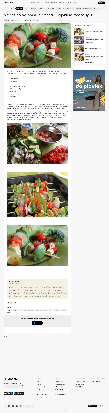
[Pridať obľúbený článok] (30, 20)
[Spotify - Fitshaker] (16, 406)
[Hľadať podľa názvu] (5, 8)
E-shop (75, 2)
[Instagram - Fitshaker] (9, 406)
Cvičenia (47, 2)
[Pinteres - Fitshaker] (20, 406)
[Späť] (8, 8)
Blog (69, 2)
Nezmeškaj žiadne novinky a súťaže (13, 383)
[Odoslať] (22, 386)
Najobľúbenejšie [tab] (87, 25)
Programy (39, 2)
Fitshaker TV (62, 2)
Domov (33, 2)
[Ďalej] (104, 8)
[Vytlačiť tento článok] (34, 20)
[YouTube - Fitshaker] (13, 406)
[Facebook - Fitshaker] (5, 406)
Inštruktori (54, 2)
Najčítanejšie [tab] (77, 25)
